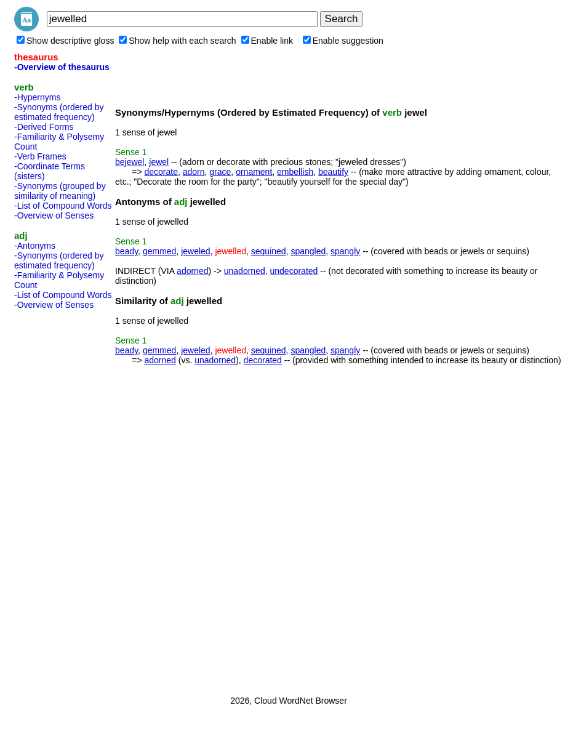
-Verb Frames (40, 156)
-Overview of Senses (54, 215)
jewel (159, 162)
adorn (194, 172)
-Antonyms (34, 246)
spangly (345, 251)
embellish (295, 172)
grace (220, 172)
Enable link (267, 41)
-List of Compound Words (62, 206)
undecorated (294, 271)
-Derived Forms (43, 127)
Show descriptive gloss (65, 41)
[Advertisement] (63, 498)
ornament (254, 172)
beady (126, 251)
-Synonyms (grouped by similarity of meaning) (60, 191)
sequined (268, 251)
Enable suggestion (343, 41)
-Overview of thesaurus (62, 67)
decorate (160, 172)
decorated (263, 360)
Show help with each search (177, 41)
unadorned (244, 271)
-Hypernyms (37, 97)
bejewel (129, 162)
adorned (192, 271)
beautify (333, 172)
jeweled (195, 251)
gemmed (159, 251)
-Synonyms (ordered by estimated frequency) (59, 112)
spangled (308, 251)
